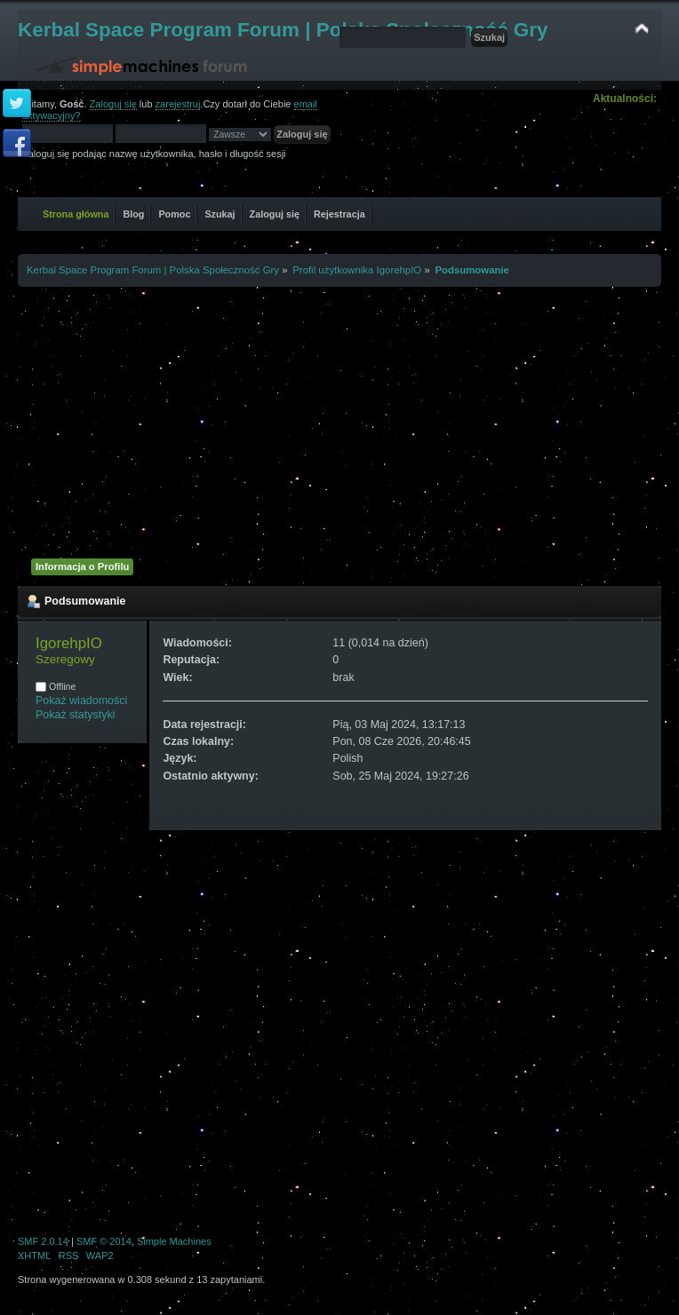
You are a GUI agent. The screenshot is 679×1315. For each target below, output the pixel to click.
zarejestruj (178, 104)
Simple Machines (174, 1241)
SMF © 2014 (104, 1241)
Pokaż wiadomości (81, 700)
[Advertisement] (340, 420)
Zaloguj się (113, 104)
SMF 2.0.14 (43, 1241)
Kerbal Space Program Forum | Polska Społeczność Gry (283, 30)
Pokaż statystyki (75, 715)
